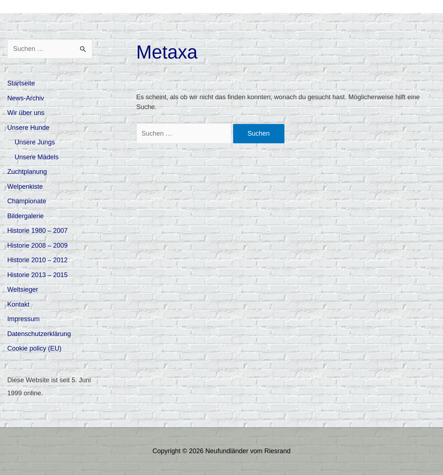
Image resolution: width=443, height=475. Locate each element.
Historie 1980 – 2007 (37, 230)
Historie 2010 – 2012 (37, 260)
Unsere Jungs (35, 142)
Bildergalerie (25, 216)
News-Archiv (25, 98)
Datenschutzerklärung (39, 334)
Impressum (23, 319)
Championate (26, 201)
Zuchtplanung (27, 171)
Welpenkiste (25, 186)
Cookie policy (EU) (34, 348)
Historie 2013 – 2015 (37, 275)
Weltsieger (22, 289)
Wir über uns (25, 112)
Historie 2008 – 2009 (37, 245)
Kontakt (18, 304)
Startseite (21, 83)
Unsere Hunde (28, 127)
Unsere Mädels (37, 157)
